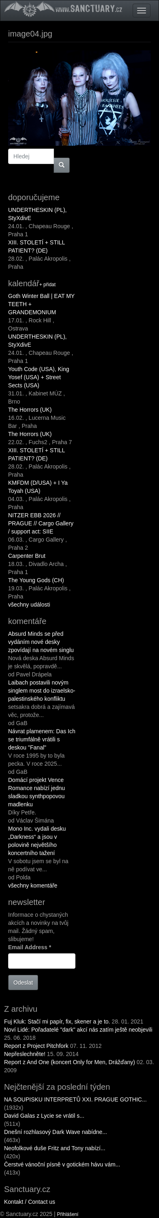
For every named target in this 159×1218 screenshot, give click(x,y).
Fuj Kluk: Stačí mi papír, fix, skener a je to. (57, 1021)
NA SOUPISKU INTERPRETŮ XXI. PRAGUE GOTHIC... (75, 1099)
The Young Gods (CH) (36, 580)
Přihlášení (68, 1214)
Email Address (29, 947)
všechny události (29, 604)
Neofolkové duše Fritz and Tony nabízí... (54, 1148)
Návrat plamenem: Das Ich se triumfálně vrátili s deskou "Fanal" (41, 739)
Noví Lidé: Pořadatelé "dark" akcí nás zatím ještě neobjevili (78, 1029)
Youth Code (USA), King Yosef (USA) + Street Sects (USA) (38, 377)
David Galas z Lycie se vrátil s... (44, 1115)
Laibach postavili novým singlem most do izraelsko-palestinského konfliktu (41, 690)
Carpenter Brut (26, 556)
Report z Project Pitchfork (36, 1046)
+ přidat (47, 284)
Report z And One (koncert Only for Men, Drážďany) (69, 1062)
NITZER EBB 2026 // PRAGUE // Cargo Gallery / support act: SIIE (40, 523)
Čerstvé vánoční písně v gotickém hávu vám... (62, 1164)
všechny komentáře (32, 885)
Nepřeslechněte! (24, 1054)
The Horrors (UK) (30, 409)
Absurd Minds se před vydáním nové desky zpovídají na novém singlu (41, 642)
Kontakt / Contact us (29, 1202)
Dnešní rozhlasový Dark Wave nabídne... (55, 1132)
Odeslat (23, 982)
